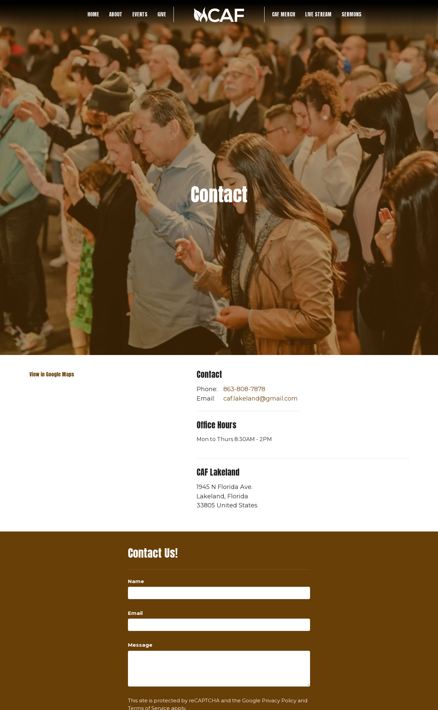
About (115, 14)
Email (135, 613)
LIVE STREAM (318, 14)
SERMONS (351, 14)
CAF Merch (283, 14)
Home (93, 14)
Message (140, 645)
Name (136, 581)
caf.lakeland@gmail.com (260, 398)
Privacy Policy (279, 700)
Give (161, 14)
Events (139, 14)
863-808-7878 (244, 389)
